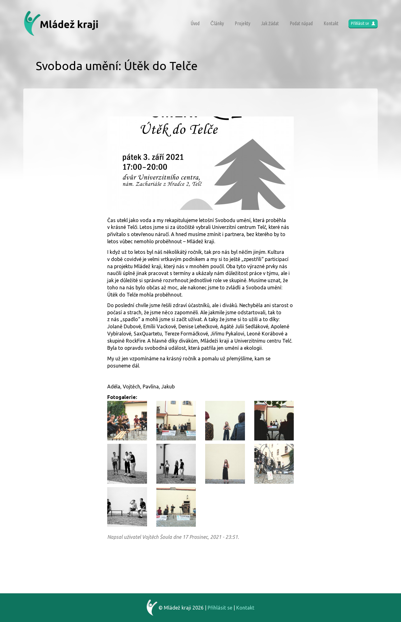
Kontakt (331, 23)
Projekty (242, 23)
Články (217, 23)
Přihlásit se (363, 23)
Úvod (195, 23)
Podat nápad (301, 23)
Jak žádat (270, 23)
